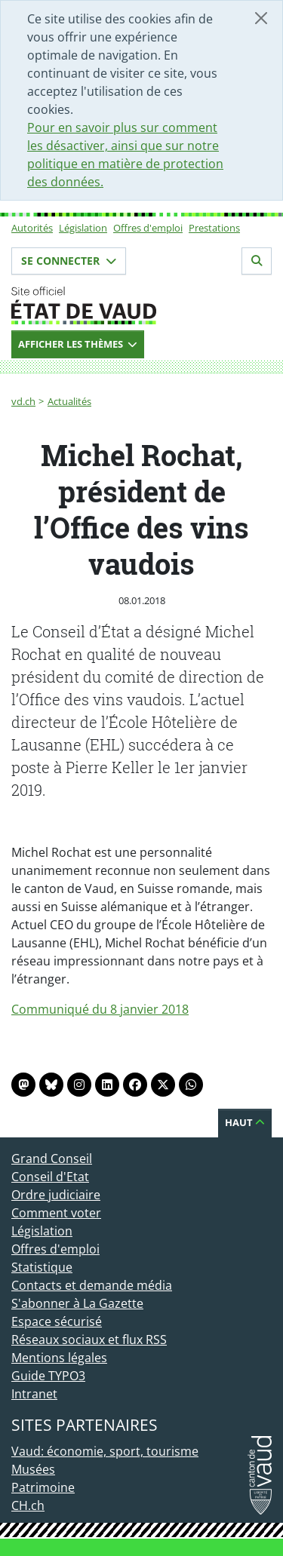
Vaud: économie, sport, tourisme (104, 1451)
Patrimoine (43, 1487)
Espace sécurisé (56, 1321)
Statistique (41, 1267)
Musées (33, 1469)
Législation (83, 228)
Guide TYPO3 (48, 1375)
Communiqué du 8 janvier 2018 (100, 1009)
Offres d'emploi (148, 228)
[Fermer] (261, 18)
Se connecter (68, 260)
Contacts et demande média (91, 1285)
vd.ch (23, 401)
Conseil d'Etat (50, 1176)
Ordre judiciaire (55, 1194)
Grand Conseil (51, 1158)
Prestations (214, 228)
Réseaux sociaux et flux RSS (89, 1339)
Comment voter (56, 1213)
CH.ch (28, 1505)
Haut (245, 1122)
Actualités (69, 401)
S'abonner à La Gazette (77, 1303)
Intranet (34, 1394)
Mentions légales (59, 1357)
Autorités (32, 228)
